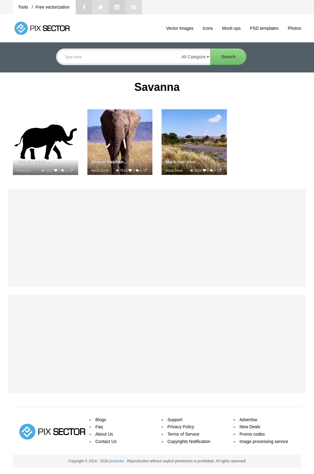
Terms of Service (183, 434)
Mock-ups (231, 28)
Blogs (100, 419)
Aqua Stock (100, 170)
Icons (208, 28)
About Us (104, 434)
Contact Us (106, 441)
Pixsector (24, 170)
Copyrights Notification (188, 441)
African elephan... (109, 161)
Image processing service (263, 441)
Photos (294, 28)
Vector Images (179, 28)
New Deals (249, 426)
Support (174, 419)
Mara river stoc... (183, 161)
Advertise (248, 419)
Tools (23, 7)
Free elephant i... (34, 161)
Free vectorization (52, 7)
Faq (99, 426)
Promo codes (252, 434)
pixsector (117, 461)
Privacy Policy (180, 426)
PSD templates (264, 28)
